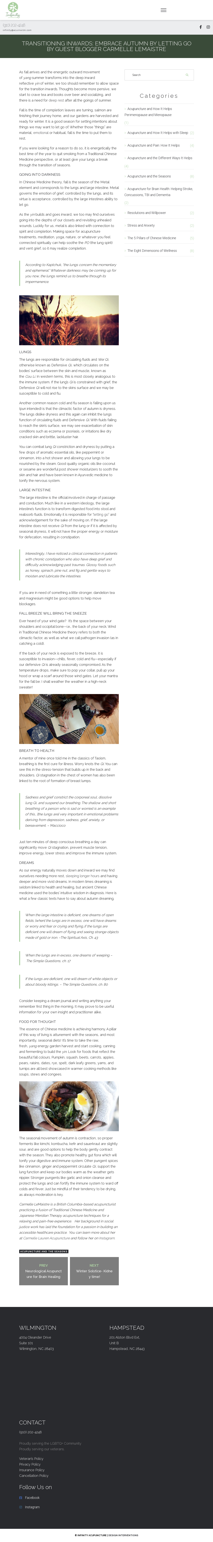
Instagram (106, 1238)
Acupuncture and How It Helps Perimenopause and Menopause (148, 112)
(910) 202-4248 (14, 25)
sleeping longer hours (82, 876)
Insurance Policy (32, 1470)
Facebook (32, 1498)
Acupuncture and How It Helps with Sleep (157, 133)
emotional (41, 133)
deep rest (56, 100)
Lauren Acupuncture (46, 1238)
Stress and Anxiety (141, 225)
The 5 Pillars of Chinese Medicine (151, 238)
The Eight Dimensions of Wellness (152, 251)
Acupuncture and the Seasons (43, 1251)
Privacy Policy (30, 1464)
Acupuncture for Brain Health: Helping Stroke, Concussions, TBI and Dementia (158, 192)
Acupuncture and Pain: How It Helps (153, 145)
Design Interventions (123, 1535)
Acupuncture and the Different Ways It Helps (159, 158)
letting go (101, 514)
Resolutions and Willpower (146, 213)
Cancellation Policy (34, 1476)
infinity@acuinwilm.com (17, 30)
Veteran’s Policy (31, 1459)
